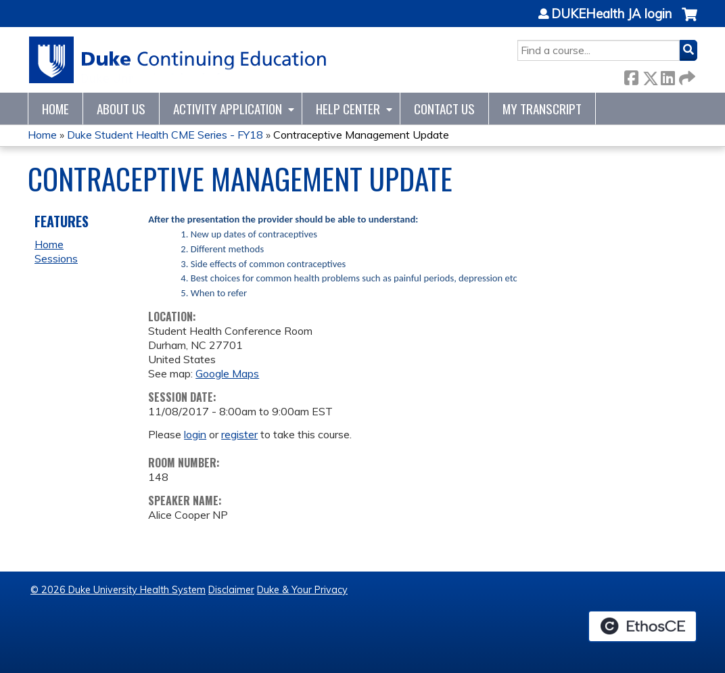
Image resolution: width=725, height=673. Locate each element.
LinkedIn (667, 75)
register (239, 434)
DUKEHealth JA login (611, 14)
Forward (686, 75)
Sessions (56, 258)
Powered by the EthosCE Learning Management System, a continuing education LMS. (642, 626)
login (195, 434)
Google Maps (227, 373)
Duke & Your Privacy (302, 590)
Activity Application (227, 108)
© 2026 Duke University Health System (118, 590)
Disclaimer (231, 590)
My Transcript (542, 108)
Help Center (348, 108)
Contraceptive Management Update (361, 134)
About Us (121, 108)
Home (55, 108)
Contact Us (444, 108)
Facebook (631, 75)
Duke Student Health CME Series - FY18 (165, 134)
